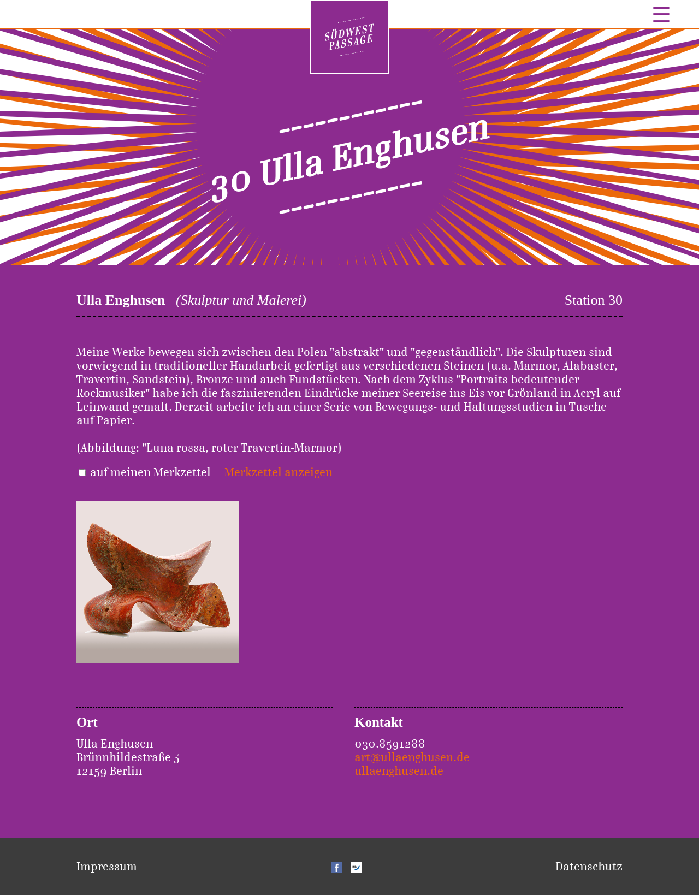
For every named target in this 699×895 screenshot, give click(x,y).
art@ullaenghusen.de (412, 757)
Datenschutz (589, 866)
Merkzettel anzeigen (278, 472)
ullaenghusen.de (398, 771)
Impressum (106, 866)
